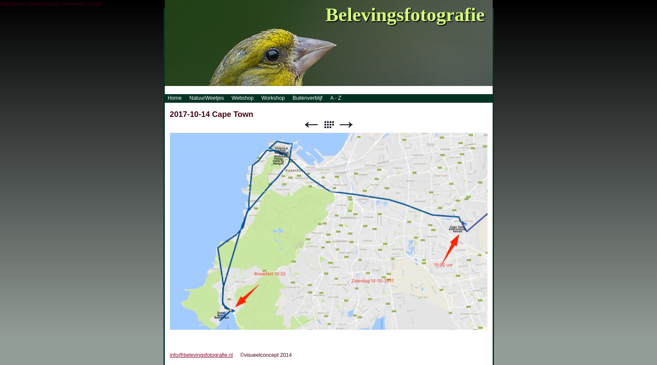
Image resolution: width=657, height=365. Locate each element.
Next (346, 124)
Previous (311, 124)
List (328, 124)
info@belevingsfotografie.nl (201, 355)
